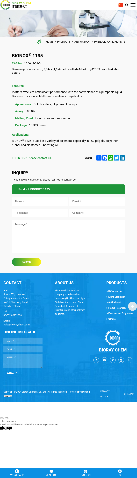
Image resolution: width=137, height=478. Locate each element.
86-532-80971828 (12, 315)
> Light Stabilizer (115, 296)
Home (49, 41)
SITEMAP (129, 394)
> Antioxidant (113, 302)
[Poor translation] (8, 428)
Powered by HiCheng (79, 391)
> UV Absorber (114, 291)
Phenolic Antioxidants (109, 41)
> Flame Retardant (116, 307)
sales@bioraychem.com (16, 324)
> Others (111, 318)
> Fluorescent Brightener (120, 313)
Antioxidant (82, 41)
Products (64, 41)
